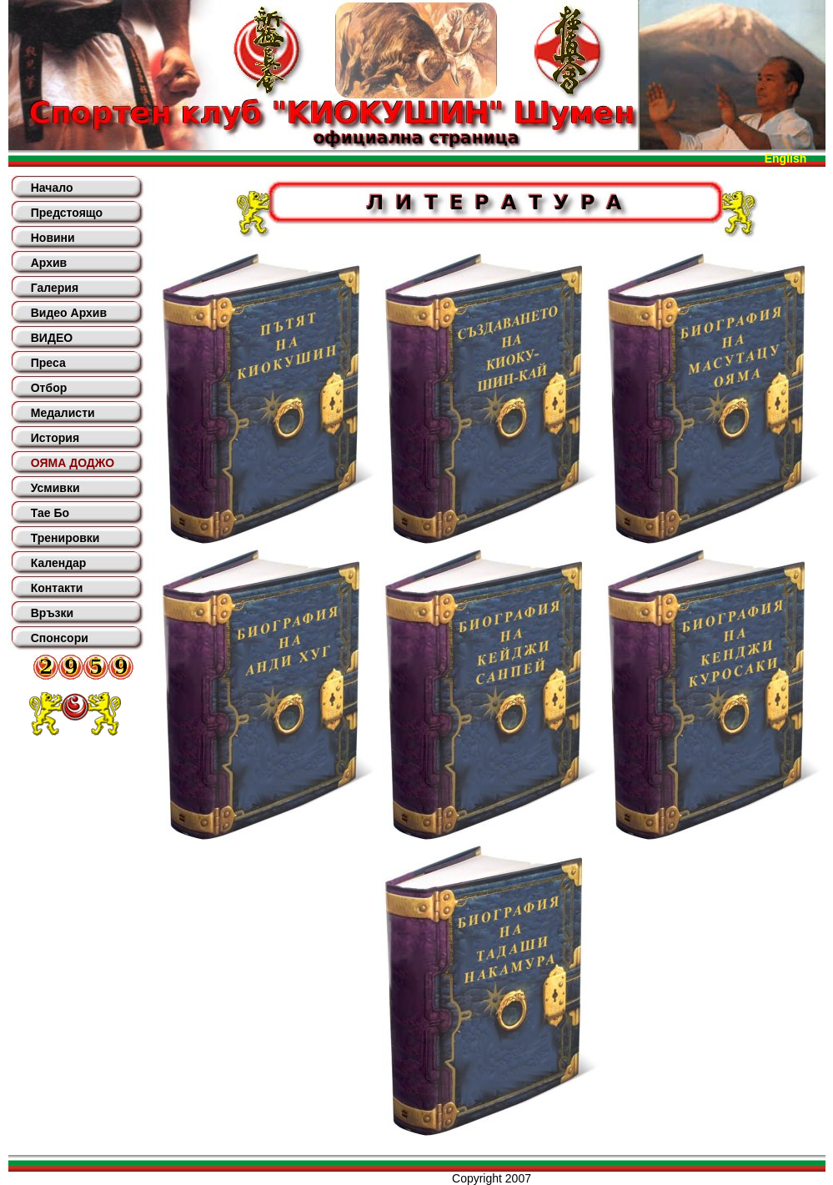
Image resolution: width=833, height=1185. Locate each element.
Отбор (49, 387)
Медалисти (63, 412)
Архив (49, 262)
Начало (52, 187)
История (55, 437)
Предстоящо (67, 212)
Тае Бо (50, 513)
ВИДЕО (52, 337)
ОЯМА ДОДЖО (72, 462)
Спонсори (59, 638)
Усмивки (55, 488)
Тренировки (65, 538)
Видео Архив (69, 312)
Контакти (57, 588)
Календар (59, 563)
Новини (53, 237)
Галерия (54, 287)
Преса (48, 362)
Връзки (52, 613)
